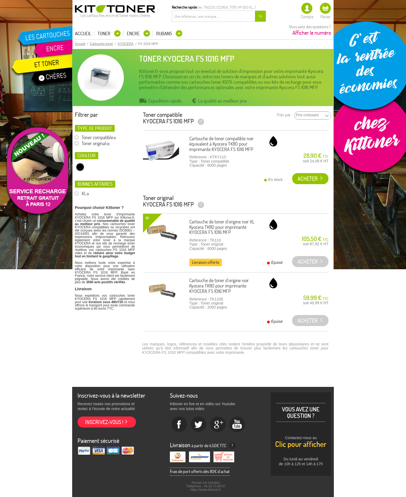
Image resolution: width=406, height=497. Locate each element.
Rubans (164, 33)
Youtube (237, 424)
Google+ (218, 424)
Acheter (308, 178)
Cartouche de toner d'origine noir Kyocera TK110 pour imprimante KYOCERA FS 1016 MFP (219, 285)
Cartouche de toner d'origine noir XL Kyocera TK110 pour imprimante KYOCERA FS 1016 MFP (221, 227)
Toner (104, 33)
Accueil (83, 33)
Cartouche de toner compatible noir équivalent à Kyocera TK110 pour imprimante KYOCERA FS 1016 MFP (221, 143)
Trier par (283, 115)
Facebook (179, 424)
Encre (134, 33)
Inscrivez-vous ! (104, 422)
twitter (199, 424)
